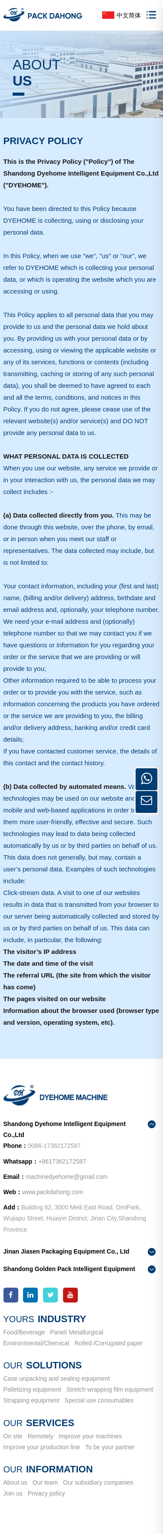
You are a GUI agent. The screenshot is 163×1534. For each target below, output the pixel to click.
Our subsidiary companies (98, 1482)
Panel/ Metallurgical (76, 1332)
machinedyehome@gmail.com (67, 1176)
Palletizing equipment (32, 1389)
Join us (13, 1493)
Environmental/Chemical (36, 1343)
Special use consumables (99, 1400)
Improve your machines (90, 1436)
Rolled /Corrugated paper (108, 1343)
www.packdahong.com (52, 1192)
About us (15, 1482)
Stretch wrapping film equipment (109, 1389)
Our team (45, 1482)
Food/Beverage (24, 1332)
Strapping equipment (31, 1400)
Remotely (40, 1436)
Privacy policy (46, 1493)
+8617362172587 (62, 1161)
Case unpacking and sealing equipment (56, 1378)
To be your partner (110, 1447)
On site (13, 1436)
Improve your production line (41, 1447)
